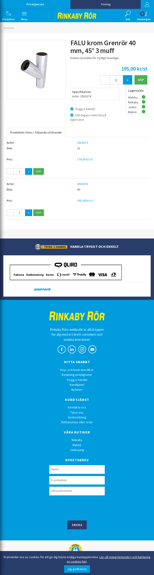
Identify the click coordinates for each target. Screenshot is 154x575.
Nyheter (77, 390)
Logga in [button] (147, 4)
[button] (8, 15)
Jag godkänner (77, 569)
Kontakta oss (77, 407)
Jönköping (77, 450)
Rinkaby (77, 440)
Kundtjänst (77, 385)
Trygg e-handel (77, 380)
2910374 (82, 184)
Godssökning (77, 417)
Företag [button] (106, 4)
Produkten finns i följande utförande (35, 132)
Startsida (8, 28)
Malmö (77, 445)
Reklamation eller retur (77, 422)
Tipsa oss (76, 412)
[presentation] (83, 507)
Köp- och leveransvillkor (77, 370)
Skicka (77, 525)
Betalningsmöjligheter (77, 375)
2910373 (82, 143)
